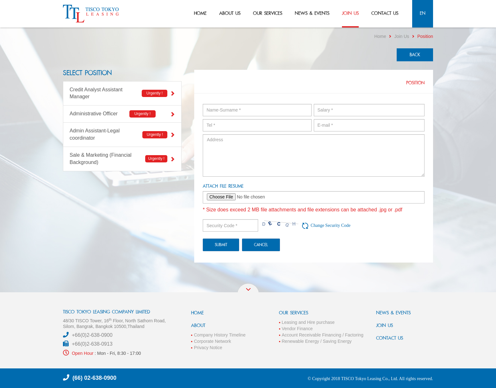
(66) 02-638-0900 (94, 378)
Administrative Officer (122, 114)
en (422, 13)
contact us (384, 13)
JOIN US (384, 325)
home (200, 13)
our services (267, 13)
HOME (197, 313)
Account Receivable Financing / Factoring (322, 334)
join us (350, 13)
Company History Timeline (219, 334)
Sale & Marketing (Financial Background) (122, 158)
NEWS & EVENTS (393, 313)
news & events (312, 13)
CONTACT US (389, 338)
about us (229, 13)
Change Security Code (330, 225)
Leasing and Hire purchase (308, 322)
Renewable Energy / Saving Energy (317, 341)
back (415, 54)
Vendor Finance (297, 328)
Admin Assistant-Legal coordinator (122, 134)
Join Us (401, 36)
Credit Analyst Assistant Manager (122, 93)
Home (380, 36)
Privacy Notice (208, 347)
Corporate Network (212, 341)
